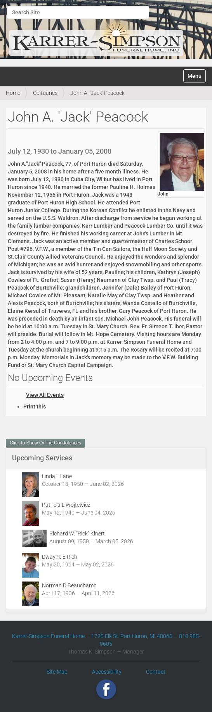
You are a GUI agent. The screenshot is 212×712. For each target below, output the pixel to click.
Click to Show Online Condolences (45, 443)
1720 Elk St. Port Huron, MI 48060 (131, 636)
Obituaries (45, 93)
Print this (34, 406)
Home (13, 93)
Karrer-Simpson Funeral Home (48, 636)
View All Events (45, 395)
